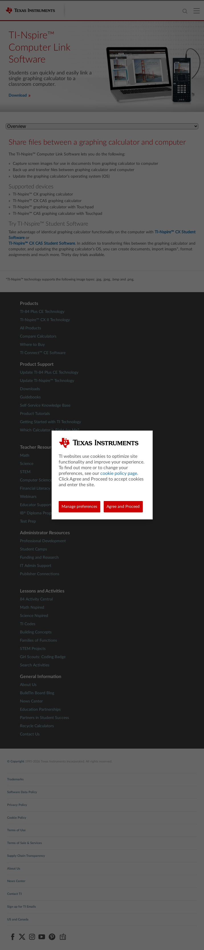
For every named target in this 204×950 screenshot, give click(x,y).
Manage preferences (79, 507)
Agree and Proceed (123, 507)
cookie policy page (118, 473)
